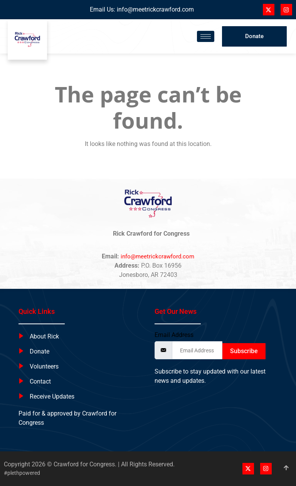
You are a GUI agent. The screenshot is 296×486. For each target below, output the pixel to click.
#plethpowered (22, 473)
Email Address (174, 335)
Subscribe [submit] (244, 351)
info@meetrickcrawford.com (155, 9)
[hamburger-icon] (205, 36)
